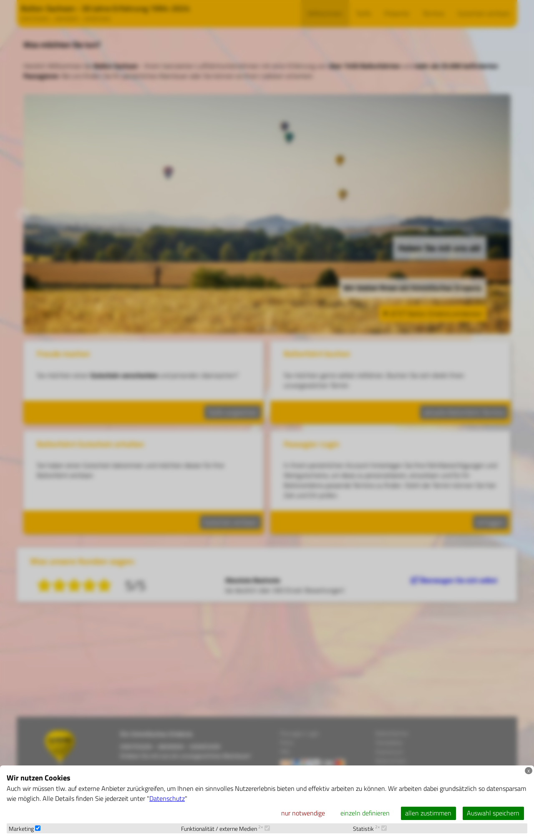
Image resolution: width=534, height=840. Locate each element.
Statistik (370, 828)
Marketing (24, 828)
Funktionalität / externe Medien (225, 828)
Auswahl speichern (493, 813)
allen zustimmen (428, 813)
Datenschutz (167, 798)
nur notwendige (303, 813)
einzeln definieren (365, 813)
